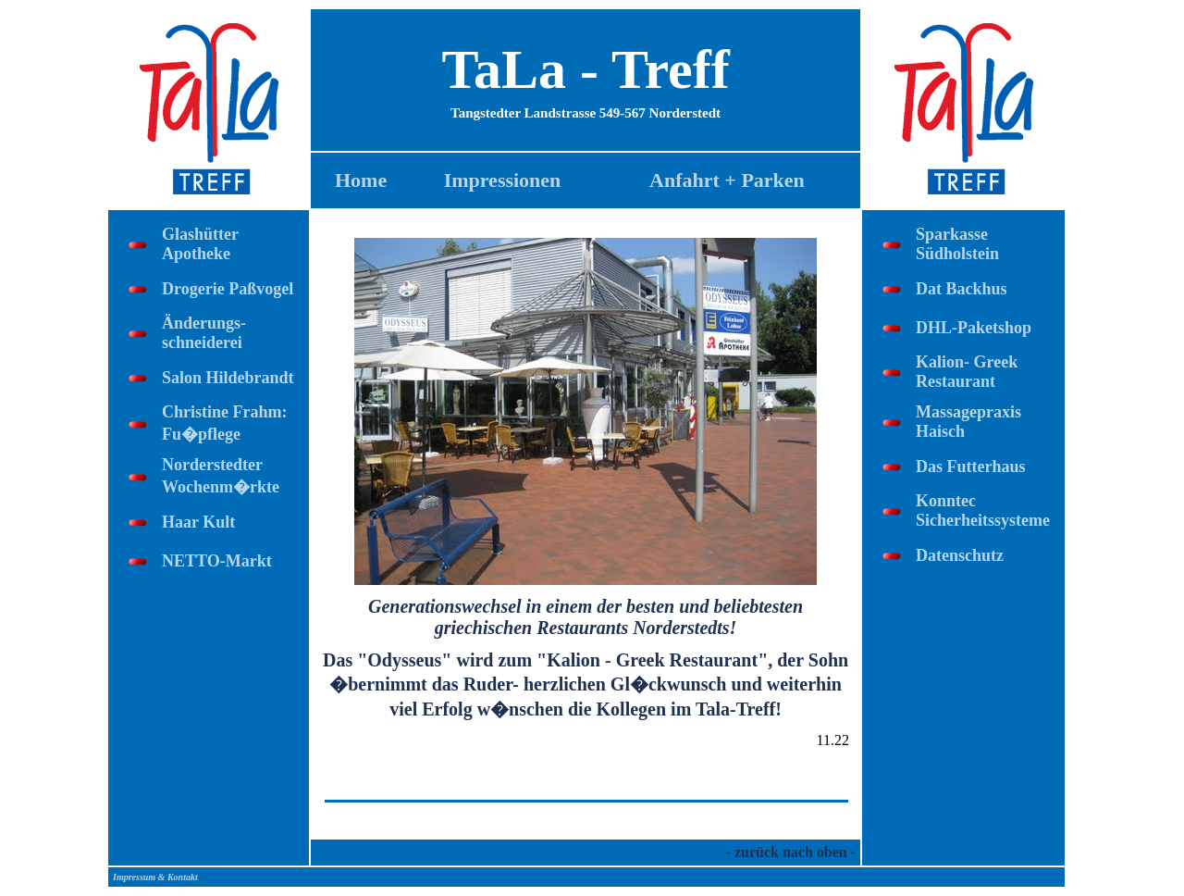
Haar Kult (198, 522)
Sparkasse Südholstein (957, 244)
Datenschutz (960, 555)
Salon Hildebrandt (228, 377)
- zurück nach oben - (791, 852)
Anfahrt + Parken (727, 180)
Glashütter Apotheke (200, 244)
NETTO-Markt (217, 561)
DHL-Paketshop (973, 327)
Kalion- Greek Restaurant (967, 372)
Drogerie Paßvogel (227, 289)
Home (361, 180)
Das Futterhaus (971, 466)
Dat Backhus (961, 289)
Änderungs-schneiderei (204, 333)
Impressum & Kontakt (155, 877)
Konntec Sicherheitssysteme (983, 510)
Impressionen (502, 180)
